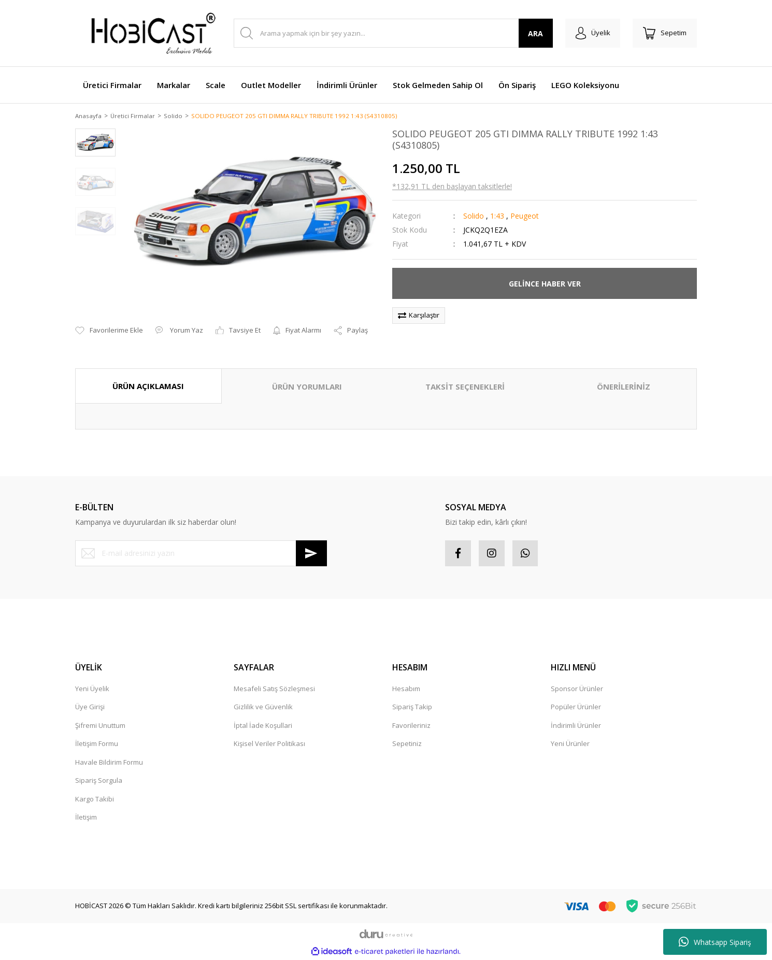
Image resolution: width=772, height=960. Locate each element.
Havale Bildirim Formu (109, 762)
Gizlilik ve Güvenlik (263, 707)
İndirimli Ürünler (576, 725)
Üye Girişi (90, 707)
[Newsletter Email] (201, 554)
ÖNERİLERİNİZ (623, 387)
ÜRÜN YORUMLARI (307, 387)
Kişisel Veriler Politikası (269, 744)
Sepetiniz (407, 744)
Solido (473, 217)
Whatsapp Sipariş (715, 942)
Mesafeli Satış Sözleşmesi (274, 689)
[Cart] (665, 33)
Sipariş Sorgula (98, 781)
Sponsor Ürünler (577, 689)
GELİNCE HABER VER (545, 284)
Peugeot (524, 217)
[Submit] (311, 554)
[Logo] (147, 33)
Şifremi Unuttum (100, 725)
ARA (535, 33)
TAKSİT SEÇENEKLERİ (465, 387)
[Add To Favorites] (109, 331)
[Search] (393, 33)
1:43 (497, 217)
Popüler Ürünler (576, 707)
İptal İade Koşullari (263, 725)
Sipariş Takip (412, 707)
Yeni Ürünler (570, 744)
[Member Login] (592, 33)
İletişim (86, 818)
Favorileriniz (411, 725)
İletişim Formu (96, 744)
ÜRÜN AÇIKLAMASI (148, 387)
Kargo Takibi (94, 799)
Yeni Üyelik (92, 689)
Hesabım (406, 689)
